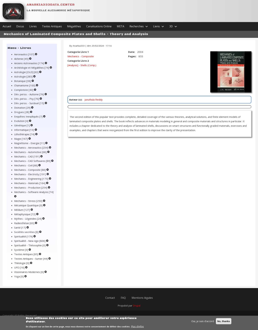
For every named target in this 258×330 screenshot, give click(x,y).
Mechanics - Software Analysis (33, 192)
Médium (22, 209)
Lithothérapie (24, 134)
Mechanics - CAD (27, 156)
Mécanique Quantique (28, 205)
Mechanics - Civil (26, 165)
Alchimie (21, 58)
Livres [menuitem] (33, 26)
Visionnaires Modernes (29, 272)
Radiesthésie (24, 223)
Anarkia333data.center (51, 5)
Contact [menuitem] (110, 298)
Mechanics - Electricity (30, 174)
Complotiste (24, 89)
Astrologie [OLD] (26, 72)
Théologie (22, 263)
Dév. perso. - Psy (27, 98)
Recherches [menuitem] (140, 26)
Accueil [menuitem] (7, 26)
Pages (132, 56)
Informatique (24, 129)
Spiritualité (23, 236)
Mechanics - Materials (30, 183)
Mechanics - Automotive (30, 152)
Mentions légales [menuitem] (142, 298)
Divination (22, 107)
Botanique (23, 81)
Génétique (22, 125)
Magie (21, 138)
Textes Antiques (26, 254)
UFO (19, 267)
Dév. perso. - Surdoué (29, 103)
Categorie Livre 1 (78, 51)
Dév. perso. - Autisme (29, 94)
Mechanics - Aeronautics (31, 147)
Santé (20, 227)
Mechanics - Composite (30, 169)
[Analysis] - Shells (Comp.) (81, 65)
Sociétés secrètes (26, 232)
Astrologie (23, 76)
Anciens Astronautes (29, 63)
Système (21, 249)
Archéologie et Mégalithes (32, 67)
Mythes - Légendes (28, 218)
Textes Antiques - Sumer (31, 258)
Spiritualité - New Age (30, 240)
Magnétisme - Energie (29, 143)
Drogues (22, 112)
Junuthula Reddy (94, 99)
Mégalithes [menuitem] (74, 26)
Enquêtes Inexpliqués (28, 116)
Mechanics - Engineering (31, 178)
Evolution (21, 121)
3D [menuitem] (174, 26)
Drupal (136, 305)
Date (131, 51)
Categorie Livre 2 (78, 60)
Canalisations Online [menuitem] (99, 26)
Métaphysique (25, 214)
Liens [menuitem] (160, 26)
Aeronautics (24, 54)
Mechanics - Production (31, 187)
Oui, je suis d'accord (202, 322)
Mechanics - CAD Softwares (32, 161)
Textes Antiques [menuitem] (52, 26)
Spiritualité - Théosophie (30, 245)
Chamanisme (25, 85)
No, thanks (223, 322)
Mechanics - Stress (28, 201)
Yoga (19, 276)
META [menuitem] (120, 26)
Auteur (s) (75, 99)
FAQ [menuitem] (123, 298)
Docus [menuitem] (20, 26)
